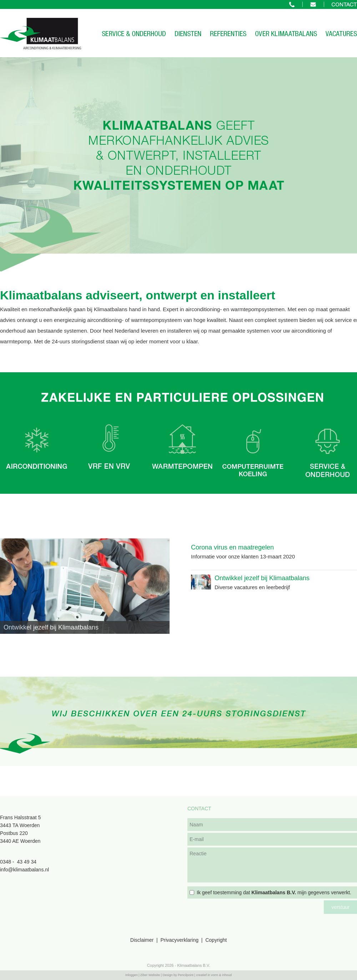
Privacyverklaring (179, 940)
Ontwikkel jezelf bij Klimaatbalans (262, 578)
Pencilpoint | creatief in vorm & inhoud (205, 975)
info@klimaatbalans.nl (24, 869)
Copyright (216, 940)
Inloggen (131, 975)
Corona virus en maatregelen (232, 547)
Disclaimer (142, 940)
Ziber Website (150, 975)
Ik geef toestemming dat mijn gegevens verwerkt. (274, 892)
